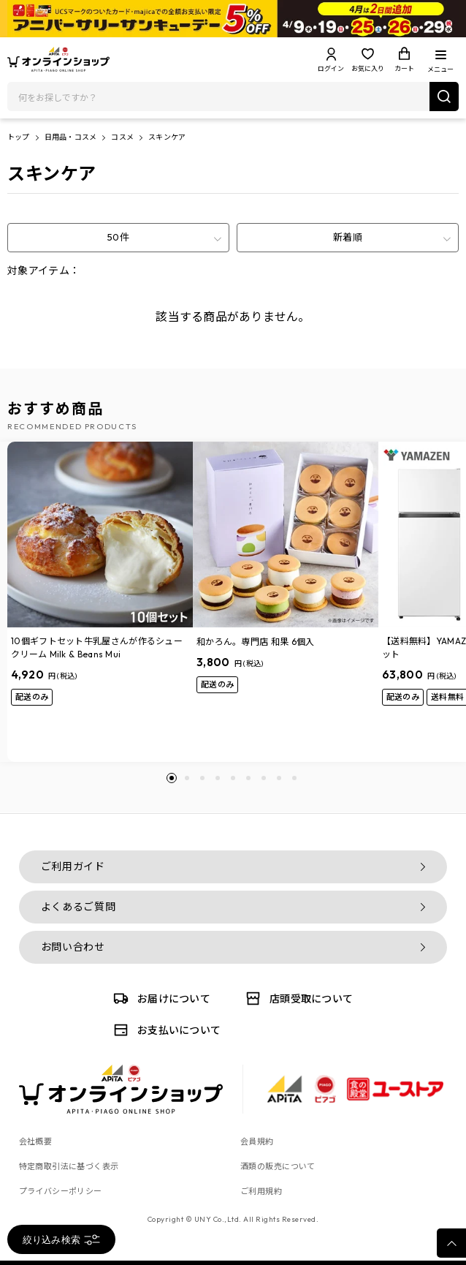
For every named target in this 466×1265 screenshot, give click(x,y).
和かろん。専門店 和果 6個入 (255, 641)
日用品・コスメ (70, 137)
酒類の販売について (278, 1166)
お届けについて (159, 998)
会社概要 (36, 1141)
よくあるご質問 (78, 906)
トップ (18, 137)
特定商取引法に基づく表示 (69, 1166)
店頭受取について (296, 998)
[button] (171, 778)
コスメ (122, 137)
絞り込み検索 (62, 1239)
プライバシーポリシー (60, 1191)
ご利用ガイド (73, 866)
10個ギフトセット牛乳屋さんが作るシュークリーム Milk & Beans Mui (97, 647)
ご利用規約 (261, 1191)
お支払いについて (164, 1030)
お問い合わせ (73, 947)
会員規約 (257, 1141)
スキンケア (167, 137)
